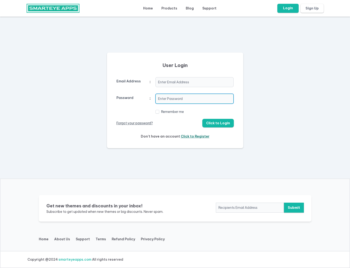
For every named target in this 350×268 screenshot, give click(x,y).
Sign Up (312, 8)
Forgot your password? (134, 123)
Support (209, 8)
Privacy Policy (153, 239)
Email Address (128, 81)
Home (148, 8)
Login (288, 8)
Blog (190, 8)
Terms (101, 239)
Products (169, 8)
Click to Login (218, 123)
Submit (294, 207)
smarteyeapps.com (74, 259)
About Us (62, 239)
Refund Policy (123, 239)
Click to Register (195, 136)
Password (124, 98)
